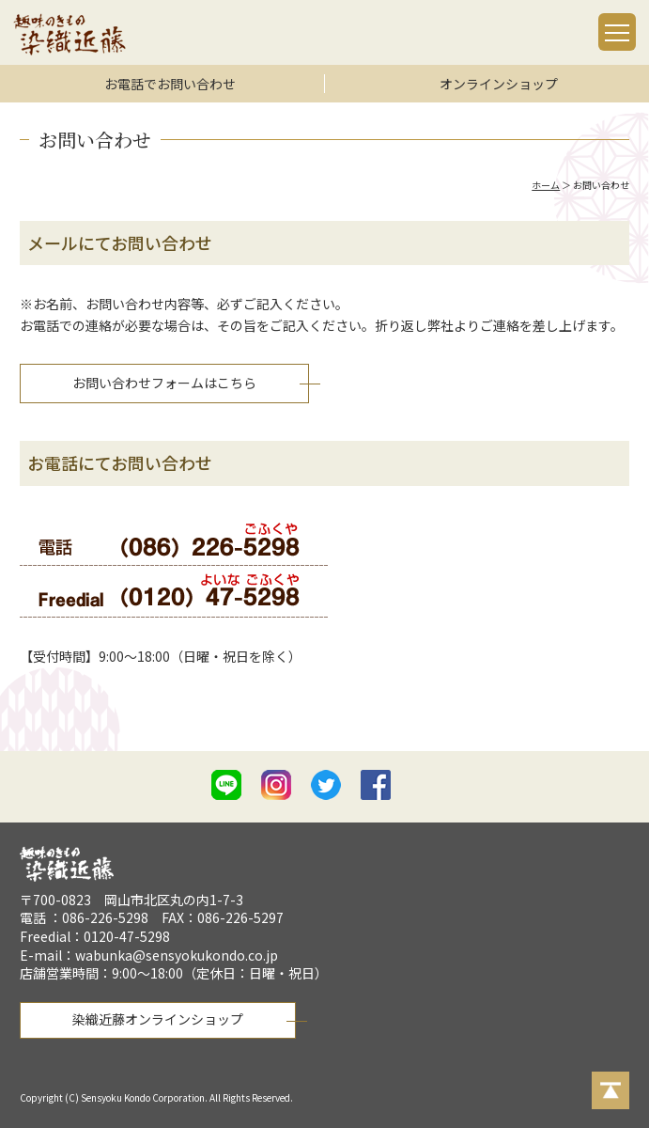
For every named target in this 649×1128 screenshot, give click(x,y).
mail (425, 789)
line (226, 785)
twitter (326, 785)
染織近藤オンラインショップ (157, 1019)
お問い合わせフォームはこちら (164, 382)
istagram (276, 785)
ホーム (546, 185)
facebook (376, 785)
